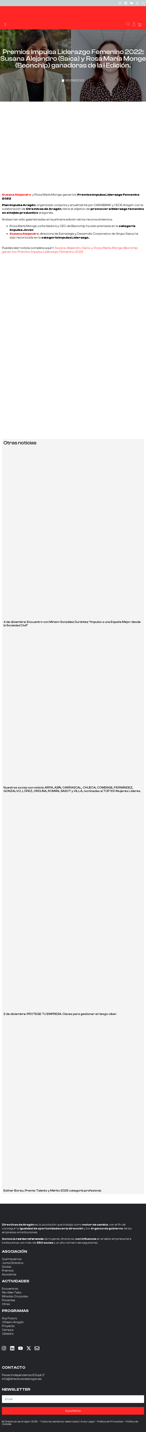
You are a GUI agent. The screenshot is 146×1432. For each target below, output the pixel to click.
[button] (5, 24)
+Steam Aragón (13, 1322)
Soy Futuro (9, 1318)
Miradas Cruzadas (15, 1296)
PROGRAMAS (15, 1310)
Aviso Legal (87, 1421)
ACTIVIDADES (15, 1281)
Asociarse (9, 1274)
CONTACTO (13, 1367)
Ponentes (8, 1300)
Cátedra (7, 1333)
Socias (6, 1266)
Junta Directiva (12, 1263)
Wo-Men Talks (12, 1292)
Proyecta (8, 1326)
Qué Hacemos (12, 1259)
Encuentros (10, 1288)
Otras (6, 1304)
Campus (8, 1330)
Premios (8, 1270)
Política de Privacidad (110, 1421)
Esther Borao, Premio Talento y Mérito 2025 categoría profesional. (52, 1190)
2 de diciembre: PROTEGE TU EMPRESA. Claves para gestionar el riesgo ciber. (60, 1014)
